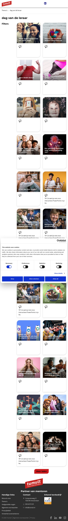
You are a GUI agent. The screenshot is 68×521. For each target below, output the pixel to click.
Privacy (32, 518)
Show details (58, 273)
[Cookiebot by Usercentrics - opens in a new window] (58, 240)
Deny (12, 279)
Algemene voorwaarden (21, 518)
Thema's (4, 10)
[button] (41, 471)
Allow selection (34, 279)
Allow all (55, 279)
